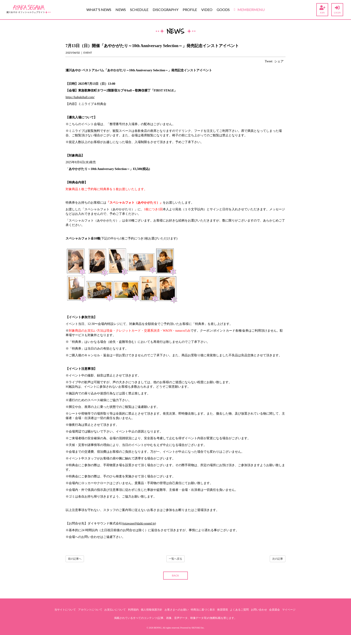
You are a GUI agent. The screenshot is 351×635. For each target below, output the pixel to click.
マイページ (288, 609)
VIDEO (206, 9)
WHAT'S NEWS (98, 9)
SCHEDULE (139, 9)
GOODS (223, 9)
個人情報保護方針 (151, 609)
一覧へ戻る (175, 558)
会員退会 (274, 609)
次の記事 (277, 558)
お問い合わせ (259, 609)
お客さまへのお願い (177, 609)
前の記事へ (74, 558)
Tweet (268, 61)
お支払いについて (115, 609)
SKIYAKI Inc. (198, 627)
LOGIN (337, 9)
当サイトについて (65, 609)
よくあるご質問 (239, 609)
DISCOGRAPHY (165, 9)
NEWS (121, 9)
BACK (175, 575)
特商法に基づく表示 (203, 609)
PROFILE (190, 9)
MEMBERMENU (249, 9)
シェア (279, 61)
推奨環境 (222, 609)
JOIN (322, 9)
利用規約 (133, 609)
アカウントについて (90, 609)
